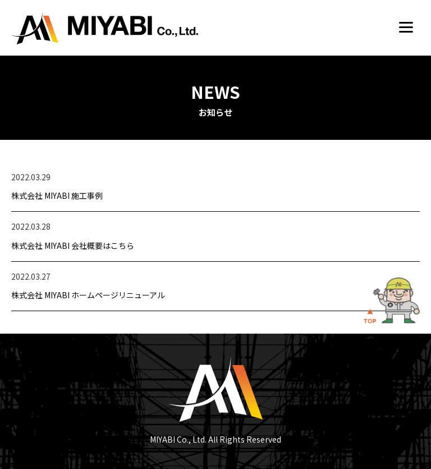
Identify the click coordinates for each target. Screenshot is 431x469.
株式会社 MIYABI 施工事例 (57, 195)
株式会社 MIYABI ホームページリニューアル (88, 294)
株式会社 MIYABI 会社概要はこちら (72, 245)
